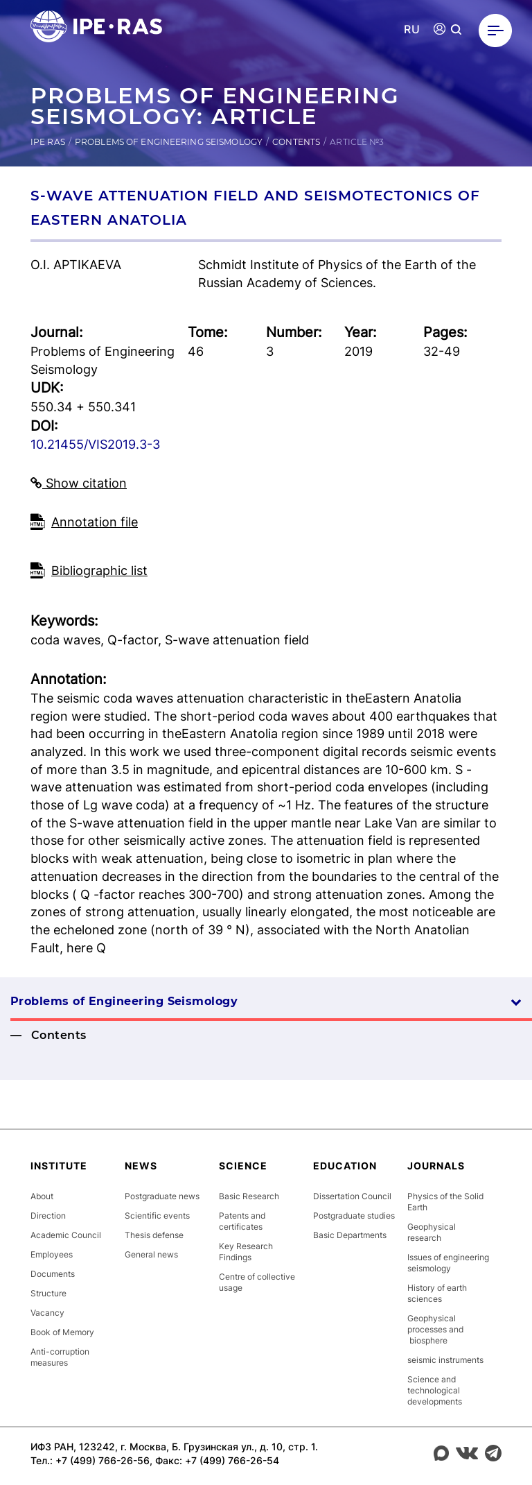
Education (345, 1165)
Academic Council (65, 1235)
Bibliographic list (99, 570)
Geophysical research (431, 1232)
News (141, 1165)
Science (243, 1165)
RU (412, 29)
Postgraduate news (162, 1196)
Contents (296, 142)
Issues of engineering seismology (448, 1262)
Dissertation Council (352, 1196)
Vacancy (47, 1312)
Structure (48, 1293)
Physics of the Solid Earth (445, 1201)
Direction (48, 1215)
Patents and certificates (242, 1221)
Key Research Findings (246, 1251)
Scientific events (157, 1215)
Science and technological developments (434, 1390)
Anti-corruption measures (59, 1357)
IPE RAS (47, 142)
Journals (436, 1165)
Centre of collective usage (257, 1282)
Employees (51, 1254)
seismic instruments (445, 1360)
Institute (58, 1165)
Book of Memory (62, 1332)
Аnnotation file (94, 522)
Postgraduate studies (354, 1215)
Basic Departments (350, 1235)
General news (151, 1254)
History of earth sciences (437, 1293)
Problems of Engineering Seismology (169, 142)
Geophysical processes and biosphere (435, 1329)
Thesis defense (154, 1235)
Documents (52, 1274)
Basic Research (249, 1196)
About (41, 1196)
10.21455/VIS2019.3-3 (95, 444)
